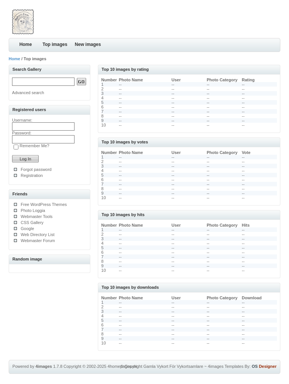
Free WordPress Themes (44, 204)
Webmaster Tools (37, 216)
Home (25, 44)
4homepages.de (122, 366)
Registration (32, 175)
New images (88, 44)
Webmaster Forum (38, 240)
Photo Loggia (33, 210)
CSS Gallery (32, 222)
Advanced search (28, 92)
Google (27, 228)
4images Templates (225, 366)
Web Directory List (38, 234)
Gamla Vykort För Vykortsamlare (173, 366)
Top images (55, 44)
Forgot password (36, 169)
